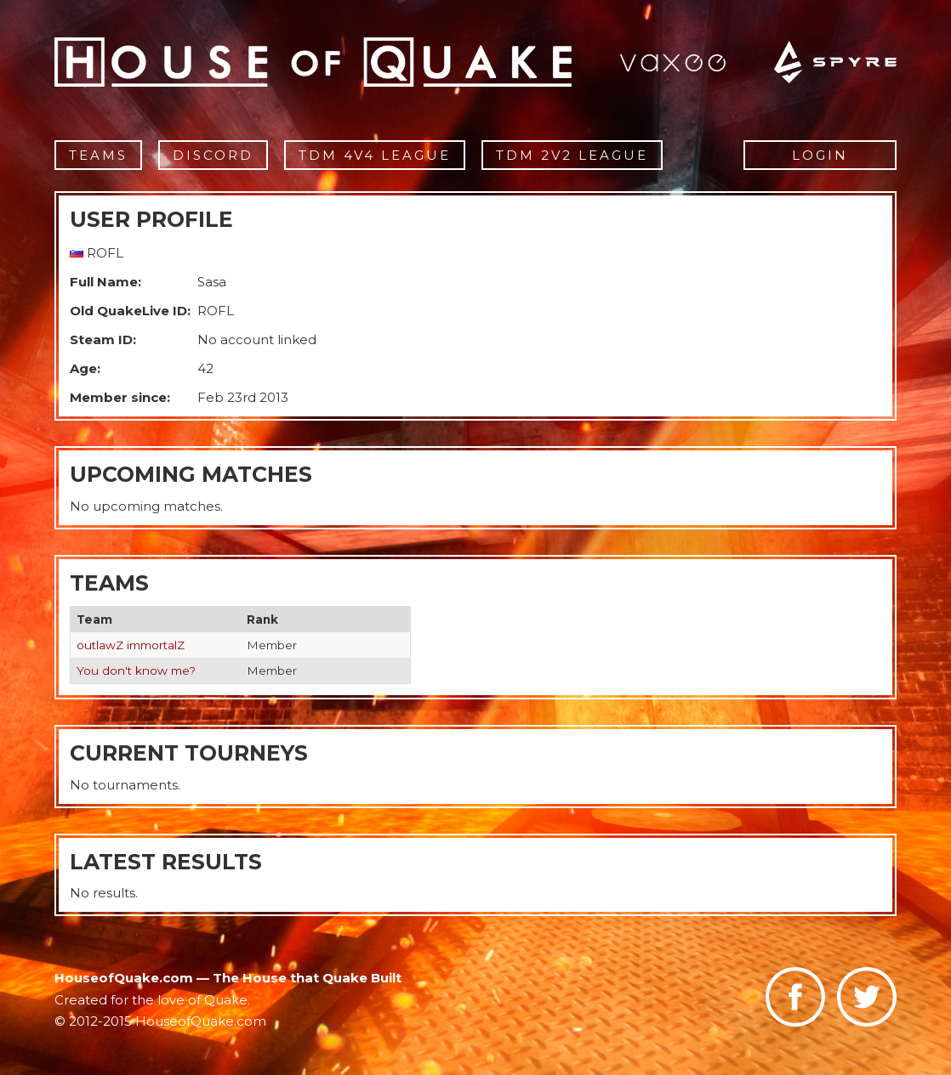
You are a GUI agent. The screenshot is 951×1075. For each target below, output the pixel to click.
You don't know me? (136, 670)
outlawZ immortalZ (131, 645)
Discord (213, 155)
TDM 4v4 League (375, 155)
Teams (98, 155)
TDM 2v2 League (572, 155)
